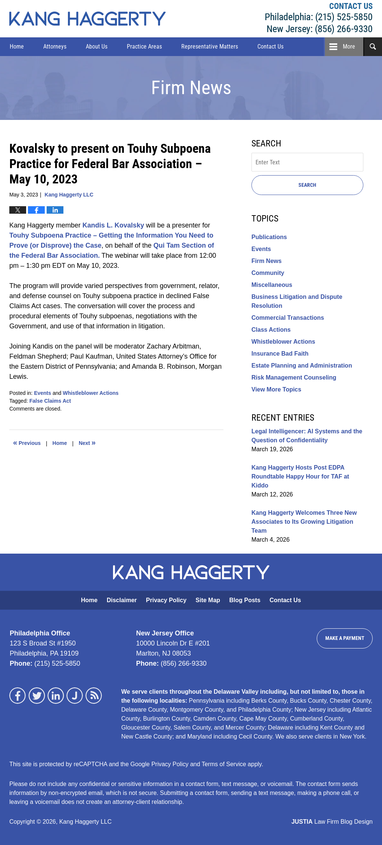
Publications (269, 237)
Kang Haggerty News (87, 19)
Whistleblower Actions (91, 393)
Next (87, 442)
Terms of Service (224, 764)
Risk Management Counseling (293, 377)
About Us (96, 46)
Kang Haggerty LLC (319, 18)
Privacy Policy (166, 600)
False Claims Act (50, 401)
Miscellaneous (271, 285)
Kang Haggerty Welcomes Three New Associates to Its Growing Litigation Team (304, 522)
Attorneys (54, 46)
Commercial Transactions (287, 318)
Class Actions (271, 329)
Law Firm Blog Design (332, 821)
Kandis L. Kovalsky (113, 225)
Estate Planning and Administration (301, 365)
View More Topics (276, 389)
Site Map (207, 600)
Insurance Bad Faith (280, 353)
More (349, 46)
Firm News (266, 261)
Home (17, 46)
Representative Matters (209, 46)
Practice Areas (144, 46)
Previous (27, 442)
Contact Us (270, 46)
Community (267, 273)
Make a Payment (344, 638)
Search (307, 185)
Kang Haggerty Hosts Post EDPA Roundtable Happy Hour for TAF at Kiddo (300, 476)
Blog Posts (245, 600)
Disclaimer (122, 600)
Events (42, 393)
